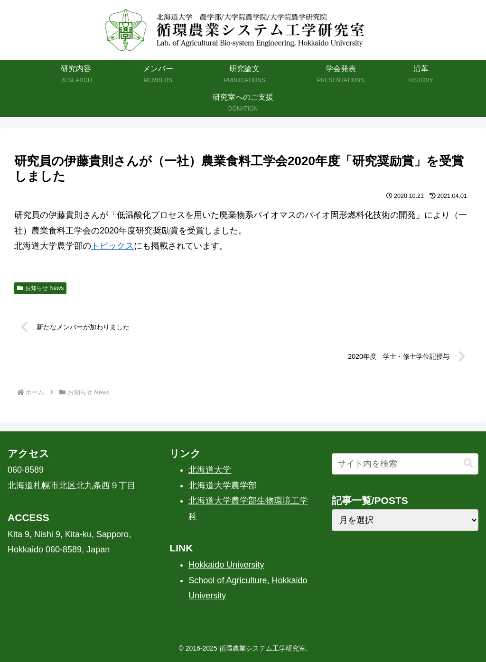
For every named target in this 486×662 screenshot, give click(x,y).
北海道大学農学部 (222, 485)
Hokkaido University (226, 564)
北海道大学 (209, 470)
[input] (405, 464)
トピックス (112, 246)
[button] (468, 463)
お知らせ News (40, 288)
